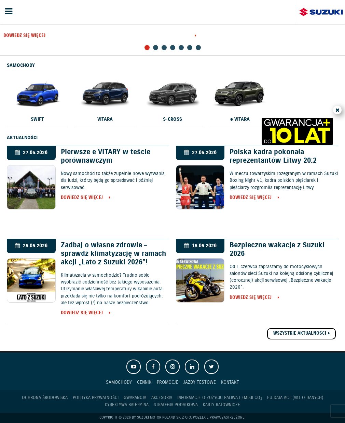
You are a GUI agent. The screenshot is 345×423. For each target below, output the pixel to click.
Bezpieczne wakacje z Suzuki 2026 (277, 249)
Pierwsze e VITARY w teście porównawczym (105, 156)
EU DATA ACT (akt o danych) (295, 398)
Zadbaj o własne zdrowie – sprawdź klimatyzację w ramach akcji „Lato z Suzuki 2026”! (113, 253)
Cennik (144, 382)
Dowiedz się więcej (24, 36)
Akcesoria (161, 398)
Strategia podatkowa (176, 405)
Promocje (167, 382)
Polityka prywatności (96, 398)
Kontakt (230, 382)
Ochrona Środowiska (45, 398)
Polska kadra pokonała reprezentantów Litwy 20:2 (273, 156)
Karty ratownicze (221, 405)
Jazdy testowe (199, 382)
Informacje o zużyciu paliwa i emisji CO (219, 398)
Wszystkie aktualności (299, 333)
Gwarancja (135, 398)
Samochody (119, 382)
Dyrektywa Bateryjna (127, 405)
